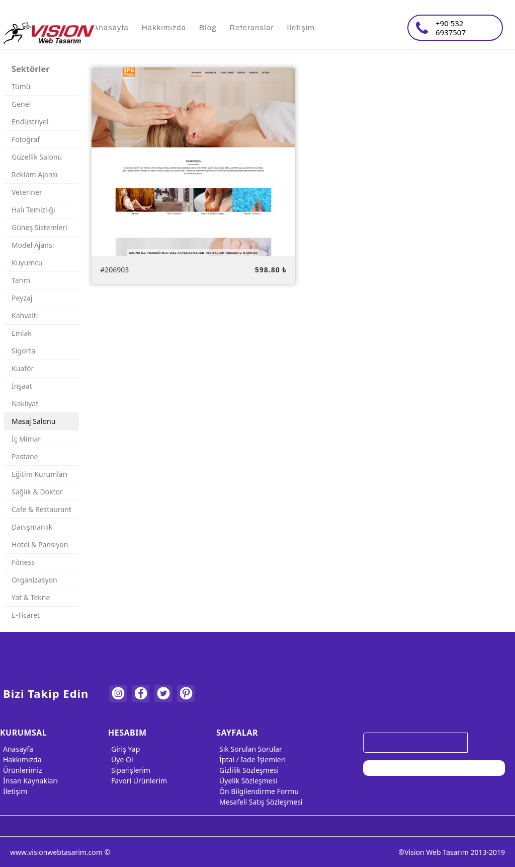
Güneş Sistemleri (39, 227)
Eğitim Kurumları (39, 474)
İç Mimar (26, 439)
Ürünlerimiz (21, 770)
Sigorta (23, 350)
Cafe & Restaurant (41, 509)
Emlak (22, 333)
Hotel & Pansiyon (40, 544)
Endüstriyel (30, 121)
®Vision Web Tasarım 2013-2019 (452, 852)
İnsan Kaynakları (29, 780)
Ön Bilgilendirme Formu (257, 791)
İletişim (13, 791)
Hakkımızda (21, 759)
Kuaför (23, 368)
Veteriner (27, 192)
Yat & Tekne (31, 597)
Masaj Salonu (33, 421)
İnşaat (22, 386)
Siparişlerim (129, 770)
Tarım (21, 280)
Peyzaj (22, 298)
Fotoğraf (26, 139)
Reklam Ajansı (35, 174)
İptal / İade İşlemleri (251, 759)
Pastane (25, 456)
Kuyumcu (27, 262)
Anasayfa (16, 749)
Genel (21, 104)
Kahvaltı (25, 315)
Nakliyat (25, 403)
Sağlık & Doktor (37, 491)
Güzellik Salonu (37, 157)
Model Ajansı (33, 245)
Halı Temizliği (33, 209)
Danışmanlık (32, 527)
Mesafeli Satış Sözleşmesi (259, 802)
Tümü (21, 86)
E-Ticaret (26, 615)
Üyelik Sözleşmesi (247, 780)
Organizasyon (34, 580)
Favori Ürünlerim (137, 780)
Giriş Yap (124, 749)
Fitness (23, 562)
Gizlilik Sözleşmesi (247, 770)
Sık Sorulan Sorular (249, 749)
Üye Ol (120, 759)
